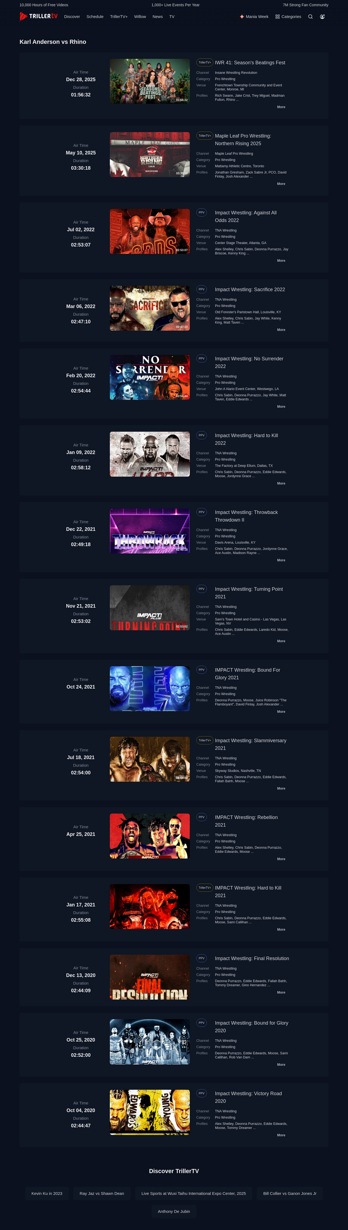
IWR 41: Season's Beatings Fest (250, 62)
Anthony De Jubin (174, 1211)
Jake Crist (242, 96)
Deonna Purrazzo (268, 249)
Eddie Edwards (237, 399)
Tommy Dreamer (227, 985)
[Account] (322, 17)
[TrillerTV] (39, 16)
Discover (72, 16)
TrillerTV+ (119, 16)
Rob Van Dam (239, 1057)
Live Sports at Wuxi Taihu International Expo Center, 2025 (194, 1193)
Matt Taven (232, 322)
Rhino (230, 100)
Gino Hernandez (254, 985)
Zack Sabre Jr (256, 172)
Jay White (262, 318)
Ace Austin (223, 553)
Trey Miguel (260, 96)
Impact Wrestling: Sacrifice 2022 (250, 289)
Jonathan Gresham (229, 172)
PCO (272, 172)
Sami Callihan (237, 922)
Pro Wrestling (225, 79)
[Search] (310, 17)
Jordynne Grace (239, 476)
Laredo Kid (267, 630)
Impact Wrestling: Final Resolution (252, 958)
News (158, 16)
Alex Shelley (224, 249)
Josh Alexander (237, 176)
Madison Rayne (245, 553)
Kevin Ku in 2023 (47, 1193)
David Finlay (245, 704)
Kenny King (237, 253)
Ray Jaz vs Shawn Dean (102, 1193)
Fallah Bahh (224, 781)
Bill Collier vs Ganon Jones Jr (289, 1193)
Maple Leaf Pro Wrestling (234, 154)
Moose (220, 476)
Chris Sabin (244, 249)
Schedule (95, 16)
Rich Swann (224, 96)
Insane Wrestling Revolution (236, 73)
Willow (140, 16)
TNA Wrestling (226, 230)
